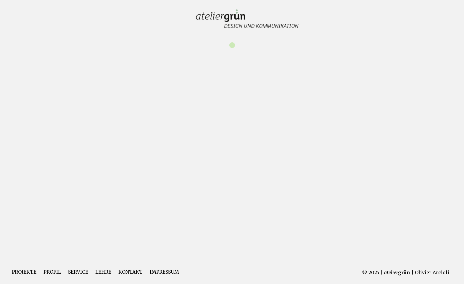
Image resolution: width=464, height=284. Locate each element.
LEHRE (103, 272)
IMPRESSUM (164, 272)
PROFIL (52, 272)
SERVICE (78, 272)
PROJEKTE (24, 272)
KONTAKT (130, 272)
